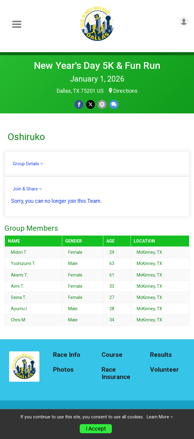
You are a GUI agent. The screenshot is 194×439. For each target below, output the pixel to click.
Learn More (158, 417)
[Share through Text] (114, 104)
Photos (63, 369)
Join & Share (25, 189)
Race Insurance (116, 373)
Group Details (26, 163)
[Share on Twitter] (90, 104)
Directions (125, 91)
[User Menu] (184, 21)
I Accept (96, 429)
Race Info (66, 354)
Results (161, 354)
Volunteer (164, 369)
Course (112, 354)
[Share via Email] (102, 104)
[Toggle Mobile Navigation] (17, 24)
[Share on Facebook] (79, 104)
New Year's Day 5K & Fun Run (97, 65)
